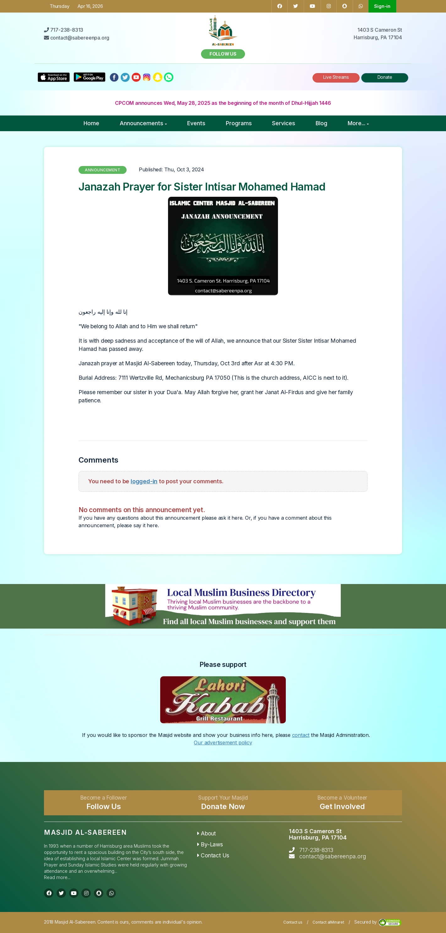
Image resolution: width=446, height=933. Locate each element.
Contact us (292, 922)
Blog (321, 123)
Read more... (57, 877)
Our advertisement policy (223, 742)
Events (196, 123)
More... (358, 123)
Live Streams (336, 77)
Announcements (143, 123)
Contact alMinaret (328, 922)
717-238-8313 (316, 850)
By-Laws (210, 844)
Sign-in (382, 6)
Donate (385, 77)
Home (91, 123)
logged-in (144, 481)
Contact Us (213, 855)
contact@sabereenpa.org (332, 856)
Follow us (223, 53)
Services (283, 123)
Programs (239, 123)
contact (301, 735)
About (206, 833)
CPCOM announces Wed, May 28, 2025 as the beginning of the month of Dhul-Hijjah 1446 (223, 103)
